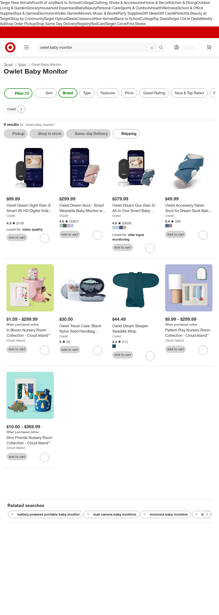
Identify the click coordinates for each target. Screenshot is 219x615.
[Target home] (10, 47)
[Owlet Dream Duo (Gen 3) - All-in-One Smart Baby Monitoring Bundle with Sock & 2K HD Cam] (136, 208)
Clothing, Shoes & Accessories (118, 2)
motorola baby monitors (165, 514)
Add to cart (17, 237)
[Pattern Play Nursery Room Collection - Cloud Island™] (188, 332)
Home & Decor (156, 2)
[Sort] (45, 93)
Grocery (33, 8)
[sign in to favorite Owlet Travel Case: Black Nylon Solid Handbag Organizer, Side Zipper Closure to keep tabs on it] (97, 350)
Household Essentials (58, 8)
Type (87, 93)
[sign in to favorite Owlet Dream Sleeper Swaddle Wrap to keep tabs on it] (150, 355)
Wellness (169, 8)
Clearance (85, 18)
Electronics (47, 13)
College (86, 2)
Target (8, 64)
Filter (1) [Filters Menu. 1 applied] (18, 93)
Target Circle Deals (184, 18)
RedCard (98, 23)
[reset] (152, 48)
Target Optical (55, 18)
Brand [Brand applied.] (68, 93)
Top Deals (161, 18)
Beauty (91, 8)
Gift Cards (166, 13)
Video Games (67, 13)
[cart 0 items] (209, 47)
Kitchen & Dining (183, 2)
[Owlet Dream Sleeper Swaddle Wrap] (136, 328)
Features (108, 93)
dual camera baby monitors (111, 514)
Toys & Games (26, 13)
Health (156, 8)
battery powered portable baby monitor (45, 514)
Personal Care (108, 8)
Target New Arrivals (16, 2)
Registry (84, 23)
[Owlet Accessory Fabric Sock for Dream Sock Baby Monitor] (188, 208)
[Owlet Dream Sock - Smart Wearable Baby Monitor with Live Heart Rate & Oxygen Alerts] (83, 208)
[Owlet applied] (14, 109)
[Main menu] (26, 47)
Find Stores (136, 23)
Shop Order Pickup (20, 23)
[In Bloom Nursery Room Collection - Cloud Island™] (30, 332)
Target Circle (116, 23)
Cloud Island (16, 340)
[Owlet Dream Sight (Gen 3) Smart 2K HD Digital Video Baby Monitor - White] (30, 208)
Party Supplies (130, 13)
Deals (72, 18)
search (161, 48)
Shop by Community (27, 18)
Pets (178, 13)
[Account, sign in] (185, 47)
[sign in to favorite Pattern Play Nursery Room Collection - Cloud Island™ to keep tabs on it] (203, 350)
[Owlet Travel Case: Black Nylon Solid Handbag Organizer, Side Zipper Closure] (83, 328)
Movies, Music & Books (98, 13)
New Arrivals (104, 18)
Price (129, 93)
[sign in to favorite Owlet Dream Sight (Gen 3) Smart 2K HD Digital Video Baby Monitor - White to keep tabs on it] (44, 238)
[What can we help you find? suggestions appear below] (101, 47)
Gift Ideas (150, 13)
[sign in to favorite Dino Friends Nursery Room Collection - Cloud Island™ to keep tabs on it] (44, 457)
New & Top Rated (189, 93)
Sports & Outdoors (135, 8)
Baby (80, 8)
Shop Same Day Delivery (56, 23)
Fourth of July (43, 2)
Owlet (11, 216)
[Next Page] (21, 109)
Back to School (67, 2)
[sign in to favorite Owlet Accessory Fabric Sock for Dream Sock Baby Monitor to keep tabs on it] (203, 235)
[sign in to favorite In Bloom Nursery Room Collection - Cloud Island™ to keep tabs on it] (44, 350)
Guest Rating (154, 93)
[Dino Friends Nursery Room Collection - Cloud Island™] (30, 440)
